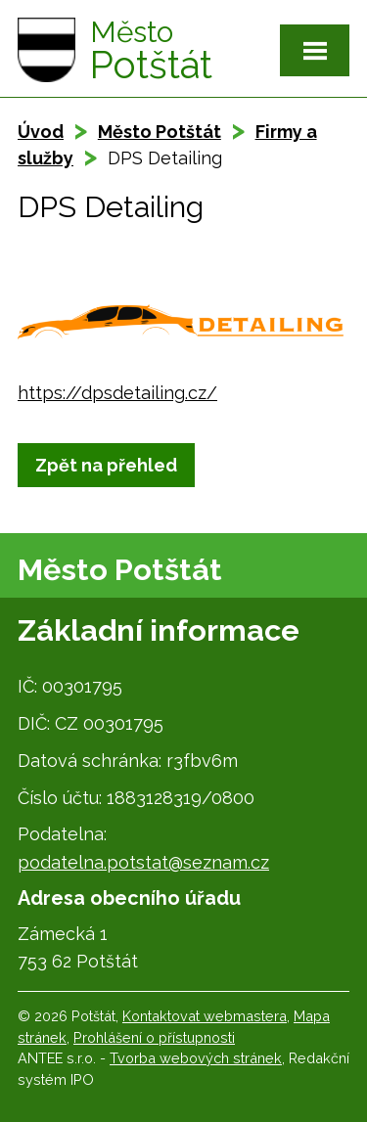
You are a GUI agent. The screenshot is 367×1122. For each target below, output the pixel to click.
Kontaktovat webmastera (204, 1016)
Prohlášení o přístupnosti (154, 1037)
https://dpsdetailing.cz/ (117, 392)
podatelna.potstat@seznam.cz (143, 862)
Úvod (41, 131)
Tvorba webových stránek (196, 1058)
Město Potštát (159, 131)
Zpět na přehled (106, 465)
